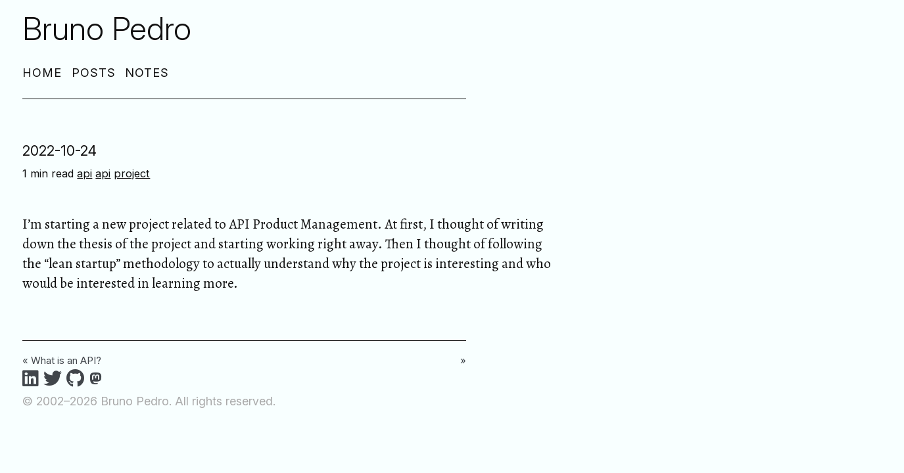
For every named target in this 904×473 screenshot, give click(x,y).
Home (42, 72)
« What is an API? (61, 360)
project (132, 173)
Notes (147, 72)
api (84, 173)
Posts (94, 72)
